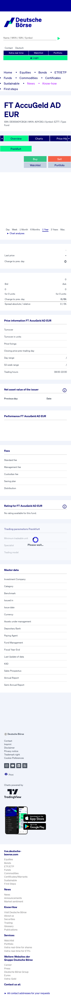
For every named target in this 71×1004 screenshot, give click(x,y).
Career (8, 964)
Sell (59, 159)
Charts (39, 138)
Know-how (49, 83)
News (31, 83)
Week (14, 229)
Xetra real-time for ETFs (17, 951)
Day (8, 229)
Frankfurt (16, 149)
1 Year (45, 229)
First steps (11, 89)
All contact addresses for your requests (27, 993)
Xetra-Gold (10, 978)
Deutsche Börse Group (16, 972)
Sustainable (12, 83)
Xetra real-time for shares (18, 947)
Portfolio (58, 52)
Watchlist (38, 52)
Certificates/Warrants (15, 876)
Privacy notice (11, 751)
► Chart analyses (15, 233)
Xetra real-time (16, 52)
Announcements (13, 898)
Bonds (42, 72)
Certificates (53, 78)
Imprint (7, 744)
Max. (62, 229)
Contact (9, 47)
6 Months (35, 229)
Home (8, 72)
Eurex (7, 975)
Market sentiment (13, 901)
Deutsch (19, 47)
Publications (10, 929)
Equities (25, 72)
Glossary (9, 926)
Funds (8, 78)
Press (7, 968)
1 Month (24, 229)
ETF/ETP (60, 72)
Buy (35, 159)
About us (9, 915)
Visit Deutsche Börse (15, 912)
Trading (8, 922)
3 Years (54, 229)
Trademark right (12, 754)
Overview (16, 138)
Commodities (29, 78)
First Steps (10, 883)
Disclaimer (9, 747)
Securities (9, 919)
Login (34, 57)
